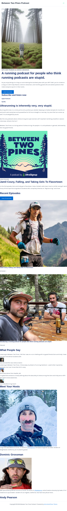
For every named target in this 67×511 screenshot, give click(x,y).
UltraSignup (31, 447)
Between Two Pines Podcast (15, 3)
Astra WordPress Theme (50, 504)
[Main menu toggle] (63, 3)
